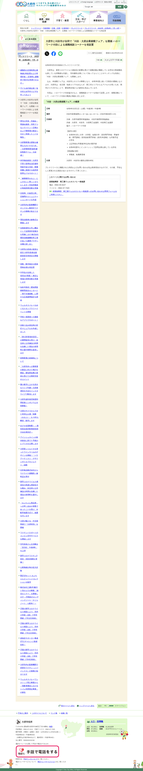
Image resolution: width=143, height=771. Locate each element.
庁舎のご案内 (23, 713)
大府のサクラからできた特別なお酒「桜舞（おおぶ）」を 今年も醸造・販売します (29, 415)
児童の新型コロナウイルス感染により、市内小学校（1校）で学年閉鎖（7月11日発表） (29, 628)
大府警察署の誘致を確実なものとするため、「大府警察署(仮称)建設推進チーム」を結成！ (29, 148)
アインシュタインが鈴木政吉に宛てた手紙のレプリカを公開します (29, 440)
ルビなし (124, 2)
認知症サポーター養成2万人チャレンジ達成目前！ (29, 641)
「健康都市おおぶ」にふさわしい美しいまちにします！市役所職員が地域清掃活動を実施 (29, 183)
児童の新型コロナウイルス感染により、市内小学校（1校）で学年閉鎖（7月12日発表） (29, 613)
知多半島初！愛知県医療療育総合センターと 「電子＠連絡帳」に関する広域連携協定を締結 (29, 293)
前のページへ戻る (68, 706)
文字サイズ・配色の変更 (104, 2)
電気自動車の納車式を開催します (29, 221)
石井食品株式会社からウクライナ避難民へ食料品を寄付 (29, 473)
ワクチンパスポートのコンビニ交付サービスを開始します (29, 536)
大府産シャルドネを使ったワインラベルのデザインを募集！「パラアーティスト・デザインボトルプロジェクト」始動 (29, 457)
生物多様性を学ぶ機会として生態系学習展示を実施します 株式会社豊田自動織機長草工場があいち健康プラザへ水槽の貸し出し (29, 236)
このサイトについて (39, 713)
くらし (26, 20)
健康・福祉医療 (44, 20)
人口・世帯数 (96, 721)
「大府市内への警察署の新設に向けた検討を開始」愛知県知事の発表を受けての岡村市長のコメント (29, 372)
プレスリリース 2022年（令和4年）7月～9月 (101, 28)
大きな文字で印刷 (112, 60)
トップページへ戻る (86, 706)
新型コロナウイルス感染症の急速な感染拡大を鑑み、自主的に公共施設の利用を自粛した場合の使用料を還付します (29, 490)
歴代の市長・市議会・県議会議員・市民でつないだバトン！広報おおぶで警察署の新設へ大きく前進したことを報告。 (29, 129)
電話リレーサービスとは (47, 762)
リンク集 (54, 713)
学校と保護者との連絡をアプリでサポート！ (29, 318)
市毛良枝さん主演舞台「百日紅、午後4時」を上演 (29, 547)
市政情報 (117, 20)
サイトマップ (74, 2)
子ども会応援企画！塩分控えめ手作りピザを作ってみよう (29, 91)
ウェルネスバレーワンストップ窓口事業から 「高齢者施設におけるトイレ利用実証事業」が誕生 (29, 685)
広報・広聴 (56, 28)
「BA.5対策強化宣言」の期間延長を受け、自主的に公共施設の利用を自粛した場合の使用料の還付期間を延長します (29, 345)
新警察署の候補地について (29, 359)
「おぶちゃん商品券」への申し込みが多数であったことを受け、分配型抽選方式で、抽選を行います (29, 509)
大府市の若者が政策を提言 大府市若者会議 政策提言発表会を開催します (29, 254)
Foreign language (87, 2)
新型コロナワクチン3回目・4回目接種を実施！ (28, 559)
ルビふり (117, 2)
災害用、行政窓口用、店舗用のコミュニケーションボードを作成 (29, 196)
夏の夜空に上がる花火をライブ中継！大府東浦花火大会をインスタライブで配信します (29, 389)
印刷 (98, 60)
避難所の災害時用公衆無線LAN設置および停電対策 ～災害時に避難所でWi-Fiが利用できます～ (29, 76)
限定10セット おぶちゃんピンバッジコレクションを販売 (29, 579)
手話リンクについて (30, 759)
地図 (50, 726)
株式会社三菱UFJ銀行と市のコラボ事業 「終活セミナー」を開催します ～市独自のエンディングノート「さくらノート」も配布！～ (29, 595)
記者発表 (65, 28)
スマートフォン (120, 706)
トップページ (36, 28)
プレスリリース (76, 28)
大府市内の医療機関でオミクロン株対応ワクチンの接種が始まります (29, 209)
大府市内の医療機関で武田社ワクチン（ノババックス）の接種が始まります (29, 669)
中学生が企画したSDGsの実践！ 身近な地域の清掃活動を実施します (29, 277)
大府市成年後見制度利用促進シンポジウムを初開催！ (29, 402)
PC (105, 706)
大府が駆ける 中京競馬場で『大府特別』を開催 (29, 524)
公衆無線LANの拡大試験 (29, 569)
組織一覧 (64, 713)
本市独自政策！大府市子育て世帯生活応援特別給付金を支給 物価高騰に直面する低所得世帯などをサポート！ (29, 166)
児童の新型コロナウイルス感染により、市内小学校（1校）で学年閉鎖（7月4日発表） (29, 654)
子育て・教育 (62, 20)
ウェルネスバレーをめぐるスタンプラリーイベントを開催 (29, 308)
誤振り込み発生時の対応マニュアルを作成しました (29, 328)
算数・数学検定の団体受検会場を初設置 (29, 265)
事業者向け (98, 20)
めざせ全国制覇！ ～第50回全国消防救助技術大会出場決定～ (29, 429)
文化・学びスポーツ (80, 20)
